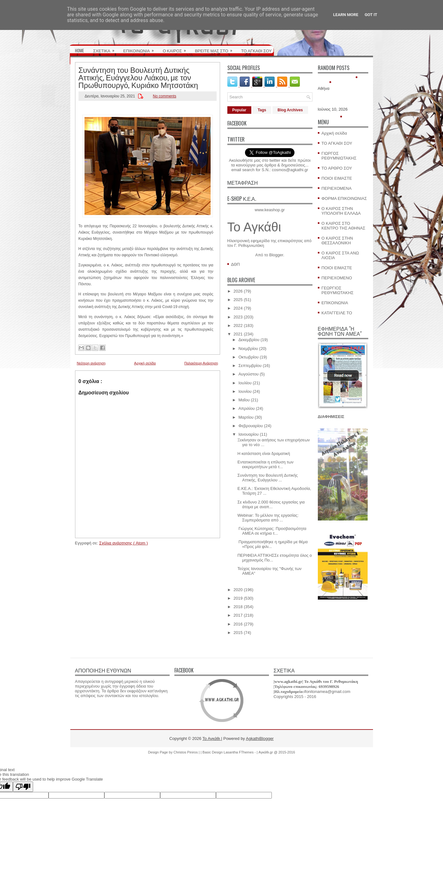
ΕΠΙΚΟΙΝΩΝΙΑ (140, 49)
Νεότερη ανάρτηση (91, 363)
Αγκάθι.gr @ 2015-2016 (277, 752)
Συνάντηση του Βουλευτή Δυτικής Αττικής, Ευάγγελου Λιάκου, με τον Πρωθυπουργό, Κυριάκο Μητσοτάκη (138, 77)
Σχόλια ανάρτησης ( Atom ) (123, 543)
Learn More (345, 14)
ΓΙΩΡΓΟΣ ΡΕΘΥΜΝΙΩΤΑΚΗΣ (339, 155)
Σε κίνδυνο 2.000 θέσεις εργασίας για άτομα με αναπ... (271, 504)
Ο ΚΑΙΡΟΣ (176, 49)
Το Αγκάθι (254, 227)
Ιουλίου (245, 383)
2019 (238, 598)
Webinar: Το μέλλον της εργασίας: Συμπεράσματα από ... (268, 517)
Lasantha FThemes (239, 752)
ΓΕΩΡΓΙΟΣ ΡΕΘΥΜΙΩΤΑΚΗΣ (338, 290)
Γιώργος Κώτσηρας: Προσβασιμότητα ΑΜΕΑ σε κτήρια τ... (271, 531)
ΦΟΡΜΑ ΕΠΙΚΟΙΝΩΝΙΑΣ (344, 198)
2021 (238, 334)
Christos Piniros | (187, 752)
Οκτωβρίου (248, 357)
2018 (238, 606)
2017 (238, 615)
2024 (238, 308)
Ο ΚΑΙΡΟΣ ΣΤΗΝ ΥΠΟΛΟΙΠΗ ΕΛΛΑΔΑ (341, 211)
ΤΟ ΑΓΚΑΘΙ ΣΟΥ (256, 50)
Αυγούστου (248, 374)
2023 (238, 317)
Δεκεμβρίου (248, 339)
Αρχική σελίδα (145, 363)
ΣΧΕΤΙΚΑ (106, 49)
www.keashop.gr (270, 209)
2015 (238, 632)
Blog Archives (290, 110)
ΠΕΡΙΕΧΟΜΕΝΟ (337, 278)
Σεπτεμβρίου (249, 365)
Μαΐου (244, 400)
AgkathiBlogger (260, 738)
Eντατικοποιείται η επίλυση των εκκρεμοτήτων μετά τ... (265, 464)
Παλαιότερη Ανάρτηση (201, 363)
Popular (239, 110)
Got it (370, 14)
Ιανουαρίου (248, 434)
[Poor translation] (23, 787)
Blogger (276, 255)
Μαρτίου (246, 417)
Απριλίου (246, 408)
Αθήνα (323, 88)
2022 (238, 325)
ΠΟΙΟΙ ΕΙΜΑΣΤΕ (337, 178)
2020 (238, 589)
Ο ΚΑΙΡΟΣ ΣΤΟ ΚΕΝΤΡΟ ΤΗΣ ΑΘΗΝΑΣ (343, 225)
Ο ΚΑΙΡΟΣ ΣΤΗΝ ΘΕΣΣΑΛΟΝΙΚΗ (337, 240)
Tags (262, 110)
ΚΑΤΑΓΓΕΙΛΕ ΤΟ (337, 313)
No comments (164, 96)
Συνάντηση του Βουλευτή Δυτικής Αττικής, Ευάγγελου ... (267, 477)
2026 (238, 291)
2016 (238, 624)
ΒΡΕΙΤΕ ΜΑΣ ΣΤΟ (215, 49)
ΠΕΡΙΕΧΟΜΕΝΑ (337, 188)
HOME (79, 50)
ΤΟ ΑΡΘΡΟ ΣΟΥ (337, 168)
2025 (238, 299)
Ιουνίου (245, 391)
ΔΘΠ (235, 264)
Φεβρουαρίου (250, 425)
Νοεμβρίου (248, 348)
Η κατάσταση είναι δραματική (263, 453)
